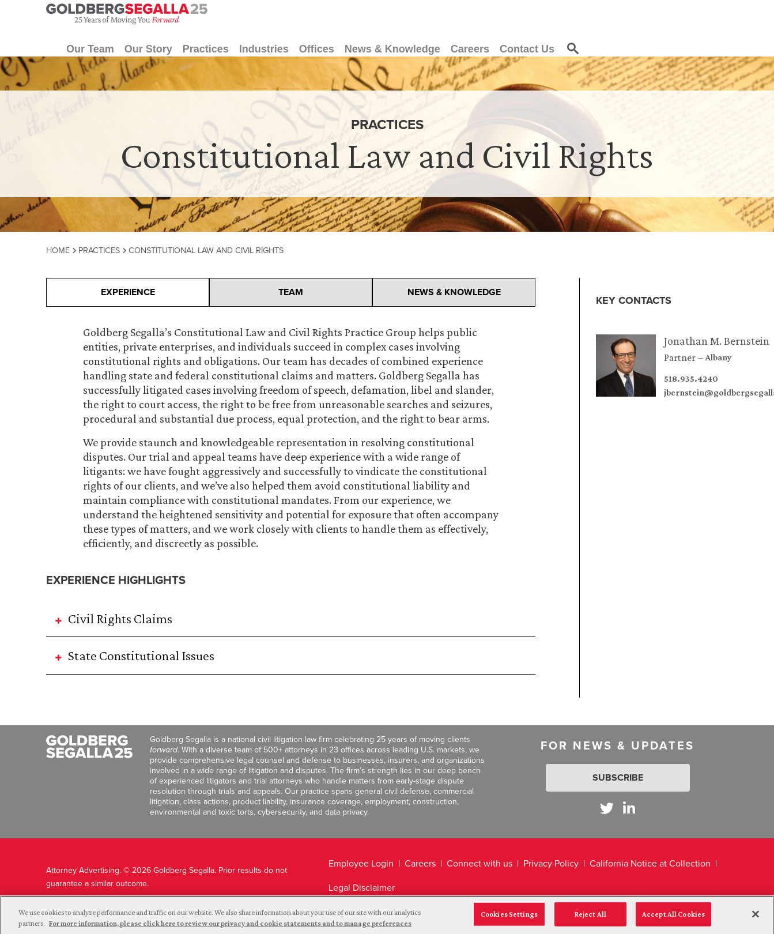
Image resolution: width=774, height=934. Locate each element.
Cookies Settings (509, 920)
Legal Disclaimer (362, 887)
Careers (420, 863)
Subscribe (617, 777)
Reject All (590, 920)
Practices (99, 250)
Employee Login (361, 863)
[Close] (755, 920)
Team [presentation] (290, 292)
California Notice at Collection (650, 863)
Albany (718, 357)
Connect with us (479, 863)
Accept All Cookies (673, 920)
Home (58, 250)
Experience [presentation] (128, 292)
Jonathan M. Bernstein (716, 340)
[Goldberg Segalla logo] (126, 14)
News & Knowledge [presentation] (454, 292)
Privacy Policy (551, 863)
